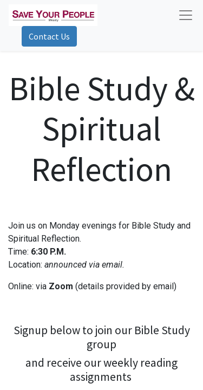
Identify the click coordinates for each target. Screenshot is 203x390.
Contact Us (49, 36)
